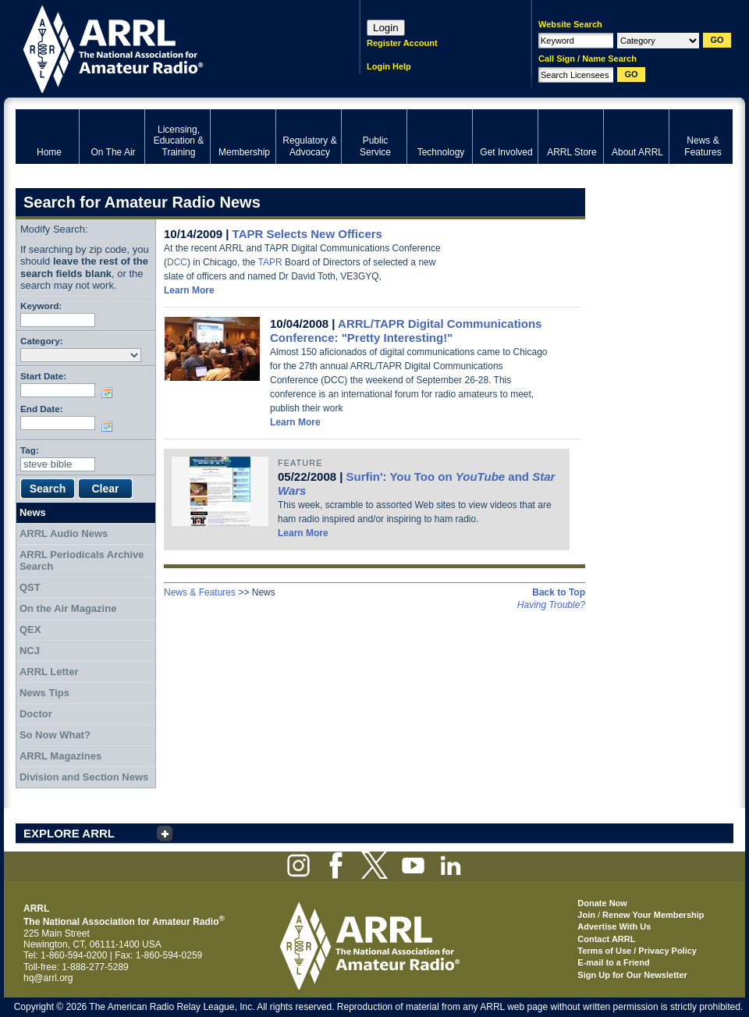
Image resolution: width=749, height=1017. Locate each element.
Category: (41, 341)
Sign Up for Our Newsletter (632, 975)
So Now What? (55, 735)
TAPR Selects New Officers (307, 233)
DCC (177, 262)
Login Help (389, 66)
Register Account (402, 43)
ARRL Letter (49, 671)
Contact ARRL (606, 939)
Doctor (36, 714)
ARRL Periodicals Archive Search (82, 561)
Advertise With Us (614, 926)
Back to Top (558, 592)
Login (386, 28)
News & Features (200, 592)
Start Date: (43, 376)
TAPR (270, 262)
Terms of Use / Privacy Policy (637, 950)
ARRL (167, 47)
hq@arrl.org (48, 978)
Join (586, 914)
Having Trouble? (551, 604)
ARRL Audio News (64, 533)
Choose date (110, 392)
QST (30, 587)
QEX (30, 629)
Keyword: (41, 305)
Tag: (29, 450)
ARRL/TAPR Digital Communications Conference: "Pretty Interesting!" (405, 330)
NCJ (30, 650)
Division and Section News (84, 777)
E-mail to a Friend (613, 962)
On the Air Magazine (68, 608)
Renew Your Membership (653, 914)
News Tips (44, 693)
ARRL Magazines (60, 756)
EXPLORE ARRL (69, 833)
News (33, 512)
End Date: (41, 409)
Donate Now (602, 903)
